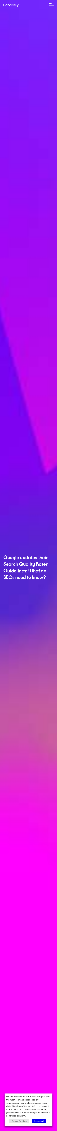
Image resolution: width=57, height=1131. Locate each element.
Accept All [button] (39, 1121)
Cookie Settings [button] (19, 1121)
